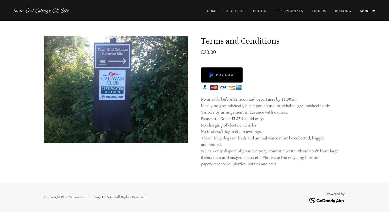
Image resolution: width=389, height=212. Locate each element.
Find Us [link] (319, 11)
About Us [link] (235, 11)
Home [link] (212, 11)
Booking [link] (343, 11)
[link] (41, 10)
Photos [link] (260, 11)
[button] (368, 11)
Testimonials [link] (289, 11)
